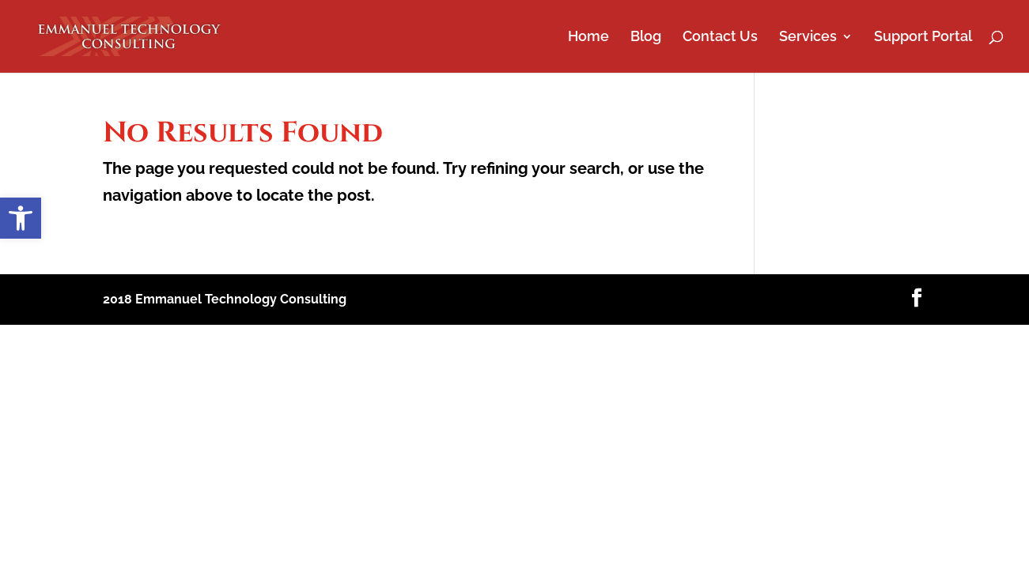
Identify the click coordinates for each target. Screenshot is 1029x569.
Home (588, 37)
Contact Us (720, 37)
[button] (20, 218)
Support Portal (923, 37)
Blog (645, 37)
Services (808, 37)
